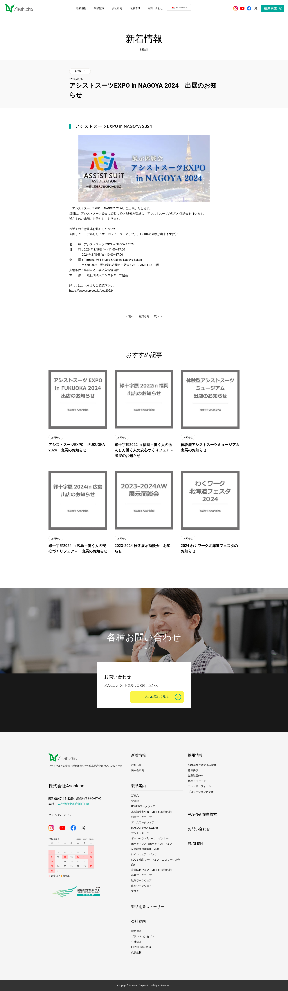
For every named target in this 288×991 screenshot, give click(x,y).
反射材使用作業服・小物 (145, 849)
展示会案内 (137, 770)
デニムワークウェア (142, 822)
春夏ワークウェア (141, 875)
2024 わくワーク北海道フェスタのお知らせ (209, 548)
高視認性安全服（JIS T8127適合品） (152, 811)
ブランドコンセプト (142, 936)
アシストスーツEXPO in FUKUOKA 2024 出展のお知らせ (76, 447)
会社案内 (138, 921)
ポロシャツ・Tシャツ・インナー (150, 838)
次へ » (158, 316)
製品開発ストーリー (147, 906)
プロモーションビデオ (201, 791)
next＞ (90, 839)
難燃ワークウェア (141, 817)
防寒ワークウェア (141, 885)
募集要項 (193, 770)
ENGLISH (195, 844)
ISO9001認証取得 (141, 947)
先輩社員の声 (195, 775)
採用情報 (195, 755)
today (84, 839)
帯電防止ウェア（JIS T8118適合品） (152, 869)
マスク (135, 891)
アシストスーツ (140, 833)
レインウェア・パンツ (144, 854)
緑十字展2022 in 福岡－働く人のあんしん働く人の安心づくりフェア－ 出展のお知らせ (144, 450)
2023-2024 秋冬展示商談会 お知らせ (142, 548)
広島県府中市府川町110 (73, 804)
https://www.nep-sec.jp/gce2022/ (91, 290)
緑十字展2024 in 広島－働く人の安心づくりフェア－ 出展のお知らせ (77, 548)
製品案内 (138, 786)
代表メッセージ (197, 780)
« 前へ (130, 316)
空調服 (135, 800)
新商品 (135, 795)
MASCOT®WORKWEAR (144, 827)
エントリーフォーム (199, 786)
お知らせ (80, 71)
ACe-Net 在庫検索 (202, 814)
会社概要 (136, 941)
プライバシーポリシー (61, 815)
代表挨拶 (136, 952)
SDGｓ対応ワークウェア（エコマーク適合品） (155, 862)
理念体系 (136, 931)
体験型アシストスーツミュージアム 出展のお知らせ (210, 447)
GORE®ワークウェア (143, 806)
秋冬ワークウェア (141, 880)
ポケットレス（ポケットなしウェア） (153, 843)
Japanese (178, 7)
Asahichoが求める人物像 (202, 764)
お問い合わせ (199, 829)
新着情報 (138, 755)
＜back (78, 839)
